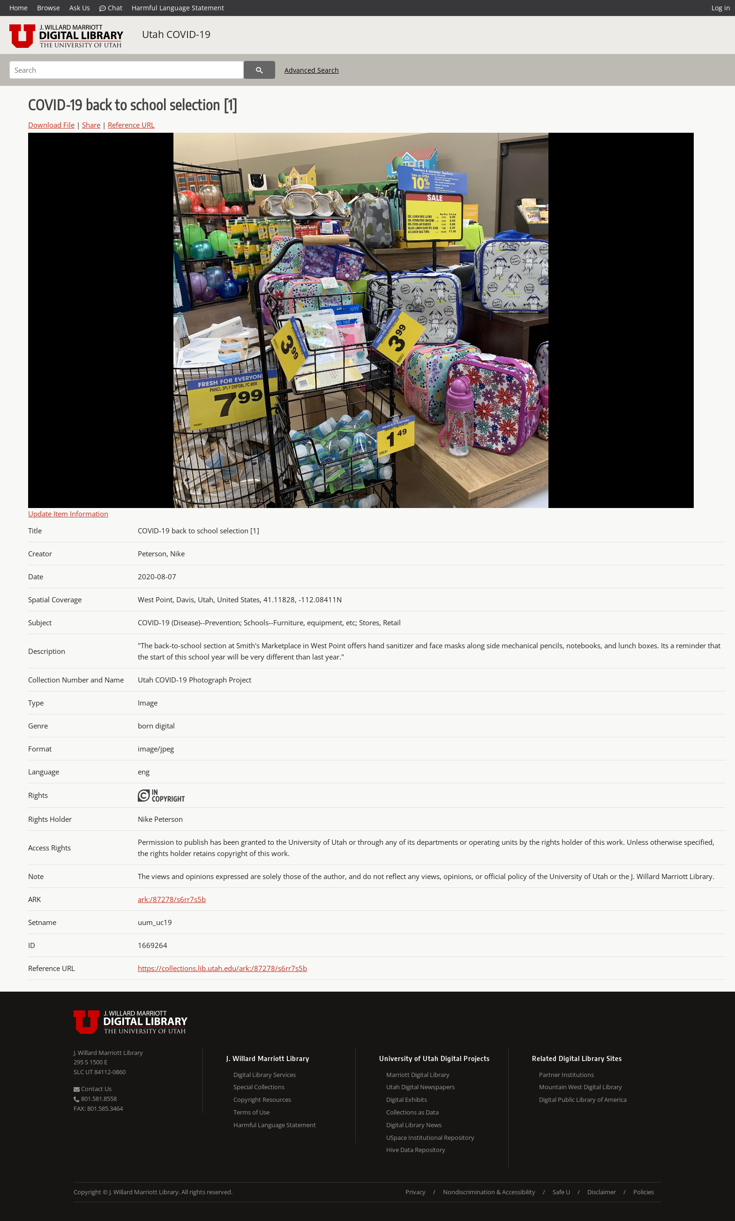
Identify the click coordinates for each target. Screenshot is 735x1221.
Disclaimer (601, 1192)
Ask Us (79, 7)
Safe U (561, 1192)
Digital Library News (414, 1125)
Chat (110, 8)
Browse (48, 7)
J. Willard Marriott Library (108, 1052)
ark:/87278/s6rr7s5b (172, 899)
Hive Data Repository (415, 1149)
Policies (643, 1192)
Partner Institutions (566, 1074)
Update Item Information (68, 513)
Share (91, 124)
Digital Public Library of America (583, 1099)
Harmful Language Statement (178, 7)
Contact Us (93, 1088)
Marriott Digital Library (418, 1074)
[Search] (126, 70)
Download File (51, 124)
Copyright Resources (262, 1099)
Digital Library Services (264, 1074)
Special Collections (259, 1087)
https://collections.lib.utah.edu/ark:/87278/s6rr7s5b (222, 968)
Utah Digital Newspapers (420, 1087)
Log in (721, 7)
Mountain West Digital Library (580, 1087)
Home (18, 7)
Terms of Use (251, 1112)
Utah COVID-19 (176, 34)
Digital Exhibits (406, 1099)
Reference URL (131, 124)
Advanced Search (312, 70)
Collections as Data (412, 1112)
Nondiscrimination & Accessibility (489, 1192)
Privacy (415, 1192)
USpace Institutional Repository (430, 1137)
